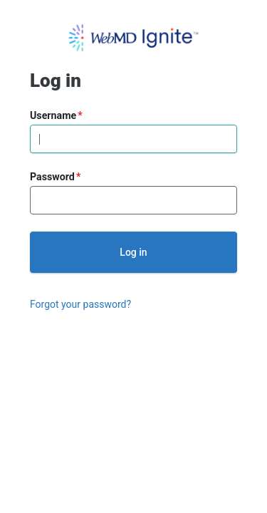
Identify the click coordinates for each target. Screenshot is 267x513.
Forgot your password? (80, 304)
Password (52, 176)
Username (53, 115)
